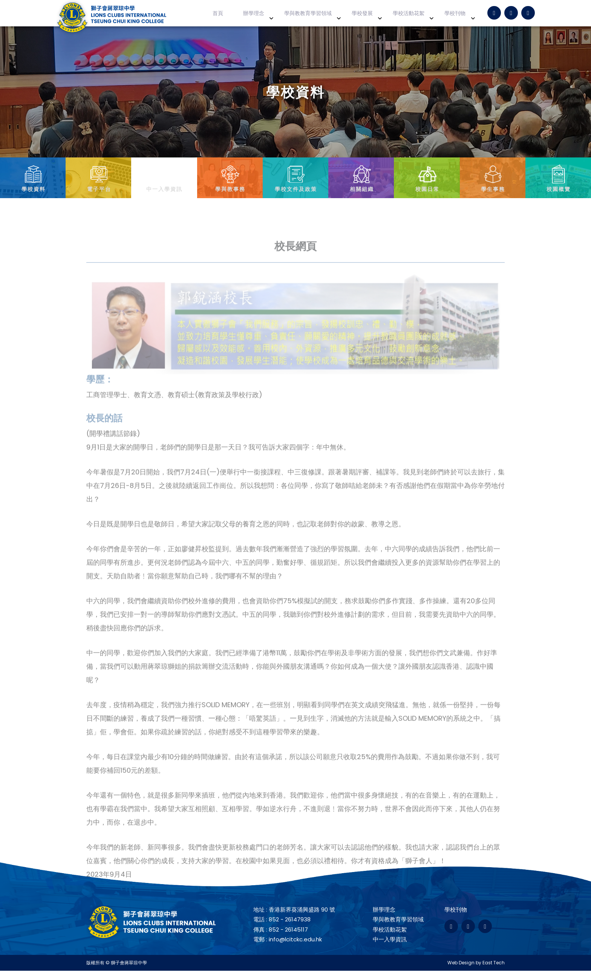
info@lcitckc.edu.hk (295, 945)
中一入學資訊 (390, 945)
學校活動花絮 (415, 16)
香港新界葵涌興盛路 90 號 (302, 915)
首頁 (241, 16)
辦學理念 (271, 16)
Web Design (461, 968)
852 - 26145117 (288, 935)
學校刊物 (457, 16)
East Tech (493, 968)
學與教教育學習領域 (322, 16)
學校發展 (373, 16)
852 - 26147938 (290, 925)
